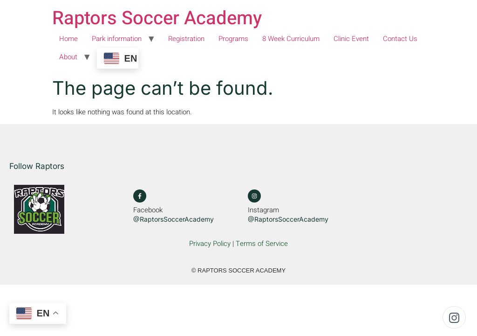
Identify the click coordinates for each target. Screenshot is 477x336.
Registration (186, 39)
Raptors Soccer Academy (157, 18)
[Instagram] (254, 196)
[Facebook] (139, 196)
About (68, 57)
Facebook (148, 210)
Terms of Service (262, 243)
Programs (233, 39)
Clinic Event (351, 39)
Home (68, 39)
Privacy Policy (210, 243)
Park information (117, 39)
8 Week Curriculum (291, 39)
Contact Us (400, 39)
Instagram (263, 210)
